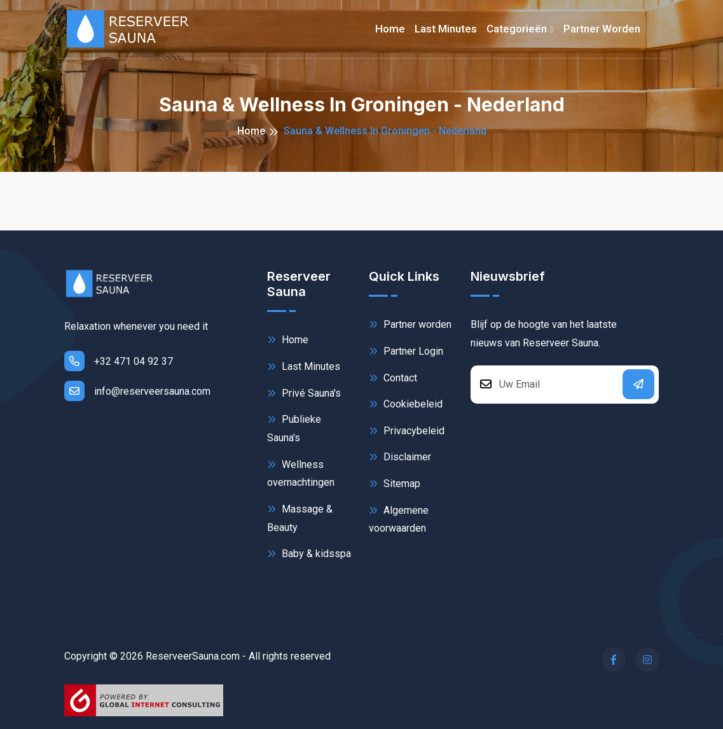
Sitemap (394, 484)
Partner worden (601, 28)
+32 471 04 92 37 (118, 361)
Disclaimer (400, 457)
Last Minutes (303, 366)
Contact (393, 378)
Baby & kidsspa (309, 554)
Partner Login (406, 351)
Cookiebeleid (406, 404)
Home (390, 28)
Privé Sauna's (304, 393)
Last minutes (446, 28)
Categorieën (516, 28)
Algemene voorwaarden (399, 518)
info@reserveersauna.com (137, 391)
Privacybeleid (406, 431)
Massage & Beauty (300, 517)
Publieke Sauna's (294, 427)
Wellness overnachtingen (300, 473)
